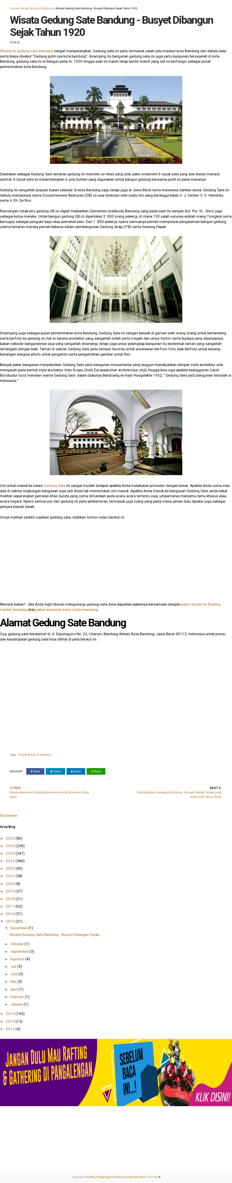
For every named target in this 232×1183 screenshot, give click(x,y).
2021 (10, 876)
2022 (10, 868)
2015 (10, 921)
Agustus (17, 959)
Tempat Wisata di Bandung (36, 8)
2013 (10, 1021)
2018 (10, 898)
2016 (10, 914)
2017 (10, 906)
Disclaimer (9, 815)
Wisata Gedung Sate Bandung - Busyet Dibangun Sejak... (55, 934)
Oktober (17, 944)
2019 (10, 891)
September (19, 951)
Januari (17, 1004)
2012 (10, 1029)
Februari (17, 997)
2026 (10, 838)
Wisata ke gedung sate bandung (26, 51)
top (157, 1177)
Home (13, 8)
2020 (10, 883)
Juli (13, 966)
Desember (19, 928)
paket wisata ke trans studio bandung (67, 609)
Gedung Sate (54, 485)
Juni (14, 974)
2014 (10, 1013)
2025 (10, 846)
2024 (10, 853)
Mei (13, 981)
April (14, 989)
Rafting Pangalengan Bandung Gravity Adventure (116, 1177)
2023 (10, 861)
